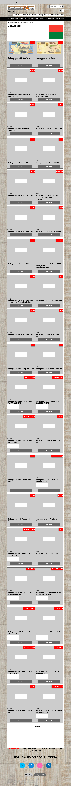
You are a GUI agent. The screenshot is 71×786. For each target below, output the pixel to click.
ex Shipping (9, 55)
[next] (63, 18)
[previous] (62, 18)
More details (21, 65)
